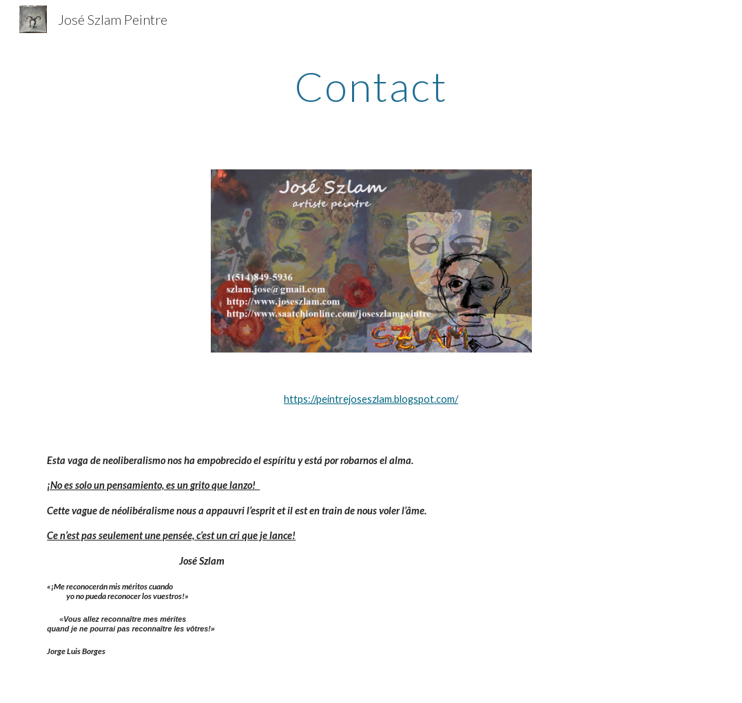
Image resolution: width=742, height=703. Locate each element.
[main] (371, 86)
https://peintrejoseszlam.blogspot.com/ (371, 399)
